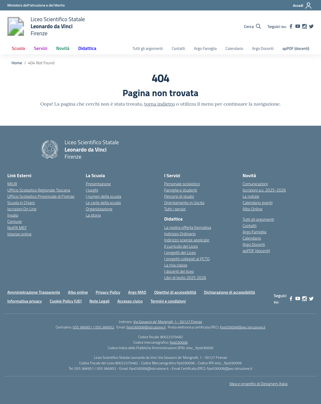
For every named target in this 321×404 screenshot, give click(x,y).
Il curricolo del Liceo (181, 246)
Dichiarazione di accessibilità (229, 292)
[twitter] (311, 26)
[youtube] (297, 26)
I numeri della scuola (103, 196)
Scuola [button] (18, 48)
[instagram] (304, 26)
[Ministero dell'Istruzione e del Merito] (36, 5)
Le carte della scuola (103, 202)
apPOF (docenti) (295, 48)
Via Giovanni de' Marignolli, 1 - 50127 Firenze (167, 321)
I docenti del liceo (179, 271)
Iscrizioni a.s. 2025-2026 (264, 190)
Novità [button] (62, 48)
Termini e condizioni (168, 301)
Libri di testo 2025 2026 (185, 277)
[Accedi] (302, 5)
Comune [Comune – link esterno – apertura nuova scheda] (14, 221)
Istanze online (19, 234)
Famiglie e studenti (180, 190)
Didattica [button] (87, 48)
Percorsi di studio (179, 196)
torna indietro (159, 104)
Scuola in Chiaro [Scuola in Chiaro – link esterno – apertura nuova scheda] (21, 202)
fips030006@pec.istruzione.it (243, 327)
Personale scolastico (182, 184)
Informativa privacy (24, 301)
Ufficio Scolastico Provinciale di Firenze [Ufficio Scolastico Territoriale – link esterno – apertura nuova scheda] (40, 196)
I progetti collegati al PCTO (187, 259)
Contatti (178, 48)
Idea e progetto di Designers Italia (259, 383)
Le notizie (251, 196)
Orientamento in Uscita (184, 202)
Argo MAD (137, 292)
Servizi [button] (40, 48)
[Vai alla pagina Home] (17, 63)
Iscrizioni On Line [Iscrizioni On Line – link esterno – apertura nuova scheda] (22, 209)
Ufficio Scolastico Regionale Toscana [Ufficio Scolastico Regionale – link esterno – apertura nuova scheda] (38, 190)
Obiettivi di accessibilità (175, 292)
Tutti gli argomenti (148, 48)
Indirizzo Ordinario (180, 233)
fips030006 (179, 342)
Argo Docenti (262, 48)
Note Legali (99, 301)
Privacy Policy (108, 292)
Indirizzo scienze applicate (186, 240)
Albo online (78, 292)
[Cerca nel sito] (252, 26)
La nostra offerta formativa (187, 227)
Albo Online (252, 209)
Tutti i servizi (175, 209)
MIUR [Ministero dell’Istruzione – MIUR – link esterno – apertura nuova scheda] (12, 184)
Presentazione (98, 184)
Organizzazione (99, 209)
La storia (93, 215)
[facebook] (291, 26)
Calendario (234, 48)
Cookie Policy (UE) (66, 301)
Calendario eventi (258, 202)
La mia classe (175, 265)
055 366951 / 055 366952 (93, 327)
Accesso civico (130, 301)
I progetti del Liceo (180, 252)
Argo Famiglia (205, 48)
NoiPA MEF (17, 227)
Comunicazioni (255, 184)
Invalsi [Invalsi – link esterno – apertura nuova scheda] (12, 215)
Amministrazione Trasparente (33, 292)
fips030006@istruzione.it (146, 327)
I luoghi (92, 190)
